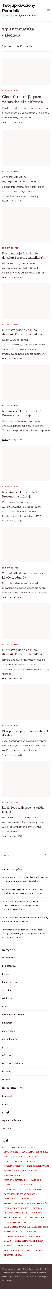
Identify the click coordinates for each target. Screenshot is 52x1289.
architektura (9, 957)
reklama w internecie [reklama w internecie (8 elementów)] (16, 1213)
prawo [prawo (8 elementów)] (25, 1199)
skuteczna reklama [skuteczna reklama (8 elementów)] (15, 1232)
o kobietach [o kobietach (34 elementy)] (25, 1185)
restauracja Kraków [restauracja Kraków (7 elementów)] (15, 1218)
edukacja (7, 998)
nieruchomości (10, 1038)
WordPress (7, 1280)
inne (4, 1006)
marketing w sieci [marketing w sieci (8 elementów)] (14, 1175)
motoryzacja (8, 1030)
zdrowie (6, 1128)
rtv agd (6, 1079)
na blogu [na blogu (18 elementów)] (36, 1180)
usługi (5, 1112)
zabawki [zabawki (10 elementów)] (8, 1246)
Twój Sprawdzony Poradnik (18, 8)
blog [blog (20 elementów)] (4, 1147)
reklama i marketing (13, 1063)
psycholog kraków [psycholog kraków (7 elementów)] (37, 1204)
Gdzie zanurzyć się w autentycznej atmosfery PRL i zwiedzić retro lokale (25, 920)
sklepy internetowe (12, 1087)
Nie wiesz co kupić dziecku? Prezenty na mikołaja (21, 413)
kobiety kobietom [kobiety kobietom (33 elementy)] (14, 1166)
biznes (5, 973)
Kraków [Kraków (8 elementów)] (8, 1171)
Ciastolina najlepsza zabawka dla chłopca (22, 99)
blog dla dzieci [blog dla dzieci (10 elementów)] (19, 1147)
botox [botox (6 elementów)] (18, 1157)
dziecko (6, 990)
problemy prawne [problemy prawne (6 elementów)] (13, 1204)
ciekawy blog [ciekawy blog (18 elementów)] (33, 1157)
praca (5, 1047)
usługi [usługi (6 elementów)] (8, 1241)
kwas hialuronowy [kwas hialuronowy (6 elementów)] (26, 1171)
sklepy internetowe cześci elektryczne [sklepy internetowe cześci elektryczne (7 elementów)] (26, 1227)
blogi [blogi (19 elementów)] (34, 1147)
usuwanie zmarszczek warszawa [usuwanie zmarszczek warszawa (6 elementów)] (22, 1236)
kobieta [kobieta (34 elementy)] (31, 1161)
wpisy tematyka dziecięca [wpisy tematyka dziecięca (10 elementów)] (29, 1241)
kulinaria (7, 1022)
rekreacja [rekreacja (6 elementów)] (37, 1213)
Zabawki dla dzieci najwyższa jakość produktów (22, 575)
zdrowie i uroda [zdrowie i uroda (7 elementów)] (13, 1255)
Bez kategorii (10, 91)
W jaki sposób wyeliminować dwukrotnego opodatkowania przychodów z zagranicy (23, 891)
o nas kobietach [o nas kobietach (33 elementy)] (12, 1189)
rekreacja (7, 1071)
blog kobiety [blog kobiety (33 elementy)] (11, 1152)
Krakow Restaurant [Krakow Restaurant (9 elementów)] (38, 1166)
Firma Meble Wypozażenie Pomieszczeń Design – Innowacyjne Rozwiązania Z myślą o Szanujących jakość (24, 934)
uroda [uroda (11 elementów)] (32, 1232)
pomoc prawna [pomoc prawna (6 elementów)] (33, 1189)
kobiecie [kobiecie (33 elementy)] (18, 1161)
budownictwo (9, 982)
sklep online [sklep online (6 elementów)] (37, 1218)
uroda (5, 1104)
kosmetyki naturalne (13, 1014)
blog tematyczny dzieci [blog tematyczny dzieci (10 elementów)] (35, 1152)
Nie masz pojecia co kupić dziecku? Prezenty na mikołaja (23, 255)
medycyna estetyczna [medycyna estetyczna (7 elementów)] (15, 1180)
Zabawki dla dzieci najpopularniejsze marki (19, 179)
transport (7, 1095)
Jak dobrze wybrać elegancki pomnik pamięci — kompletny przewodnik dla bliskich (25, 879)
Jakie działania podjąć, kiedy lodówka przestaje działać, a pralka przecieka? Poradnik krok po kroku (21, 905)
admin (5, 122)
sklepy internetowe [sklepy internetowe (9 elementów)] (15, 1222)
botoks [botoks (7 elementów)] (8, 1157)
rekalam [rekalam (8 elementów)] (37, 1208)
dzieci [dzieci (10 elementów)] (7, 1161)
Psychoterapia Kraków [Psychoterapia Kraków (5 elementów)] (16, 1208)
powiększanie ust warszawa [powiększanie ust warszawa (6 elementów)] (19, 1194)
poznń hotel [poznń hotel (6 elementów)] (11, 1199)
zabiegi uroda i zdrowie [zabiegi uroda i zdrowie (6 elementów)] (17, 1250)
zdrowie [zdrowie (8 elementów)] (38, 1250)
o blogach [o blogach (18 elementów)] (9, 1185)
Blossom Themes (25, 1277)
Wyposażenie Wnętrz (13, 1120)
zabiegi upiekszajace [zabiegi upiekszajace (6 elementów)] (28, 1246)
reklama (6, 1055)
